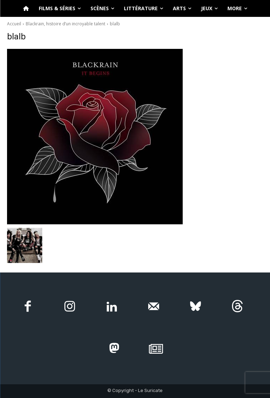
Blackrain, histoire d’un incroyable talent (65, 24)
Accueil (14, 24)
